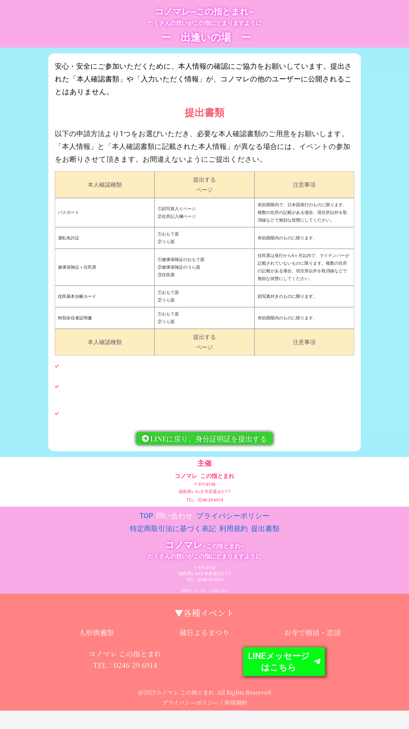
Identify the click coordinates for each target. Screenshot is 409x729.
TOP (147, 520)
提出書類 (265, 532)
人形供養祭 (96, 636)
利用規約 (233, 532)
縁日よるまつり (204, 636)
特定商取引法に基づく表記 (173, 532)
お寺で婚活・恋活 (312, 636)
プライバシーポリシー (233, 520)
